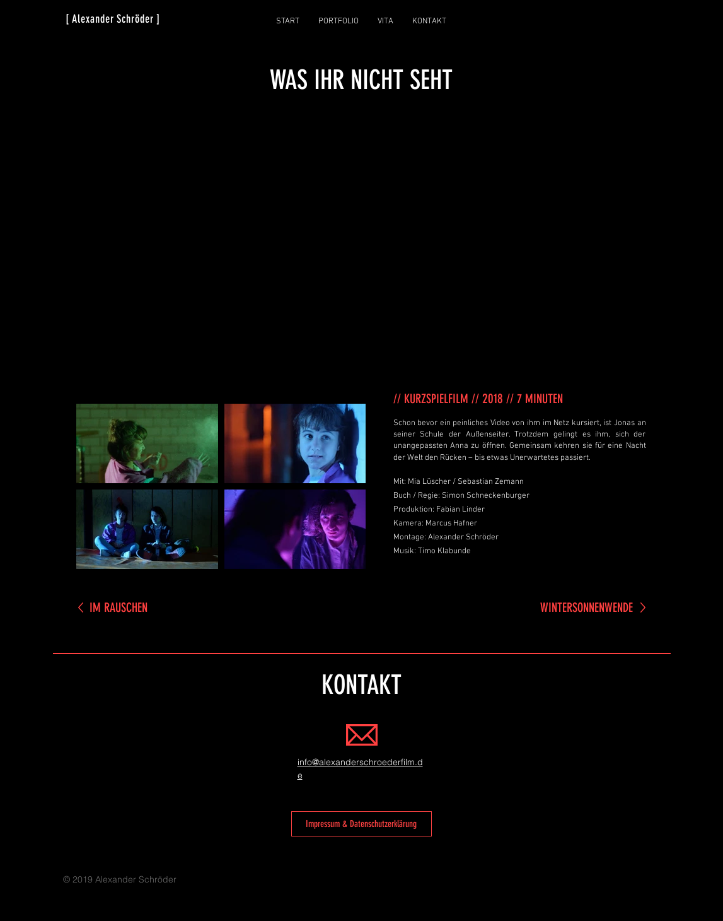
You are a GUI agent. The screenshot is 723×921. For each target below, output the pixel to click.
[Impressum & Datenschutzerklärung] (361, 823)
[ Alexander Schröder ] (113, 19)
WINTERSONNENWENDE (586, 607)
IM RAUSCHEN (118, 607)
